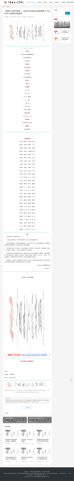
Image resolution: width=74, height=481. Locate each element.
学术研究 (44, 2)
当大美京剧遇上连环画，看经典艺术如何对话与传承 (42, 458)
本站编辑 (6, 16)
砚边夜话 (57, 2)
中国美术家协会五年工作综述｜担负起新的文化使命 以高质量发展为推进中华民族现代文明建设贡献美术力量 (11, 458)
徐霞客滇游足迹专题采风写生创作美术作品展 (42, 440)
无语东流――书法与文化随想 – (27, 440)
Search (67, 13)
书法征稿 (39, 2)
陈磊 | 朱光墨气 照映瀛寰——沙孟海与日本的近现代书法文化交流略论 (62, 26)
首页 (29, 2)
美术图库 (63, 2)
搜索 (56, 10)
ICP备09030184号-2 (44, 476)
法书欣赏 (51, 2)
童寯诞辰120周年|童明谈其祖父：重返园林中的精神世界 (11, 440)
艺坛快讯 (33, 2)
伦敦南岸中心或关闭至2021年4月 (27, 458)
